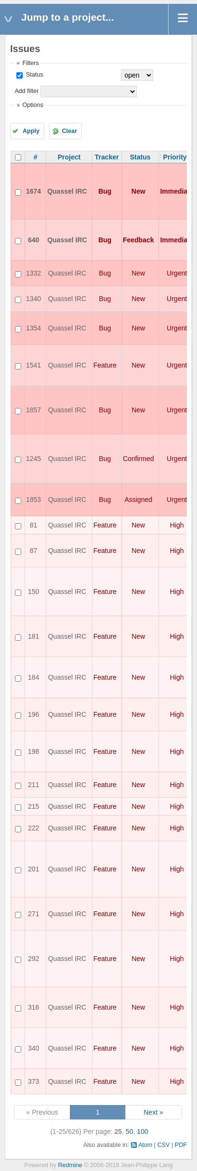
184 (33, 677)
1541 (33, 365)
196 (33, 714)
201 (33, 869)
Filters (30, 63)
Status (33, 74)
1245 (33, 458)
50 (129, 1131)
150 (33, 591)
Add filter (26, 91)
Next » (153, 1112)
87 (34, 550)
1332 (33, 273)
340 (33, 1048)
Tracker (107, 157)
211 (33, 785)
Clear (69, 131)
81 (34, 525)
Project (69, 157)
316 (33, 1007)
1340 (33, 299)
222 (33, 828)
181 (33, 636)
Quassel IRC (67, 191)
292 (33, 958)
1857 (33, 410)
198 (33, 751)
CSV (164, 1145)
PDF (181, 1145)
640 (33, 240)
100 (142, 1131)
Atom (145, 1145)
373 (33, 1081)
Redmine (70, 1165)
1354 (33, 328)
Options (32, 105)
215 (33, 806)
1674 (33, 191)
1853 (33, 499)
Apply (31, 131)
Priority (175, 157)
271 (33, 914)
